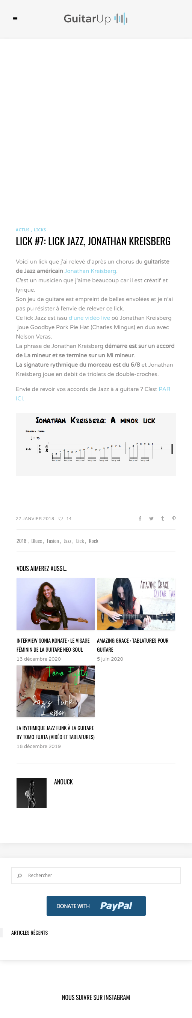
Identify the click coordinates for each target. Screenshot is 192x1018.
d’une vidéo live (89, 318)
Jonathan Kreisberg (90, 271)
